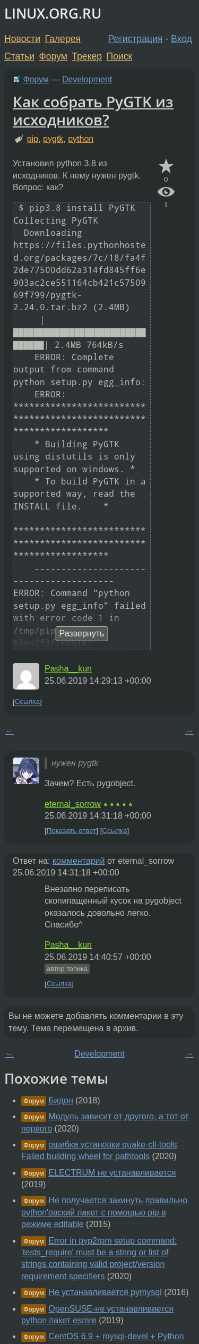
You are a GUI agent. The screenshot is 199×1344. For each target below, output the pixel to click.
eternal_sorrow (73, 804)
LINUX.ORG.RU (52, 13)
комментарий (79, 860)
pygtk (53, 138)
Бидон (60, 1100)
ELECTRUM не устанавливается (112, 1172)
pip (32, 138)
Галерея (63, 38)
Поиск (120, 56)
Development (87, 79)
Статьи (19, 56)
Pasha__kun (68, 668)
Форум (53, 56)
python (80, 138)
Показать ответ (72, 831)
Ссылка (27, 702)
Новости (22, 38)
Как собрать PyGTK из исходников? (93, 110)
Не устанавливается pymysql (104, 1292)
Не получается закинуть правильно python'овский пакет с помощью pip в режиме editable (104, 1212)
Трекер (87, 56)
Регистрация (135, 38)
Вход (181, 38)
